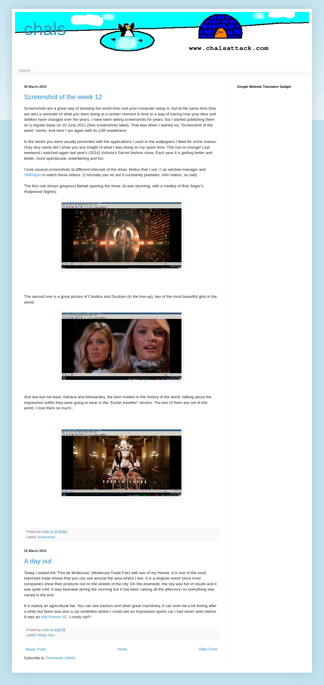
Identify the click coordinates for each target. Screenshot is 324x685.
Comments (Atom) (60, 658)
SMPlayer (32, 175)
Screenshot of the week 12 (63, 97)
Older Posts (208, 649)
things (42, 635)
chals (45, 29)
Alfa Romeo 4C (54, 617)
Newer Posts (36, 649)
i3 (159, 169)
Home (24, 70)
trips (51, 635)
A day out (38, 561)
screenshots (46, 537)
